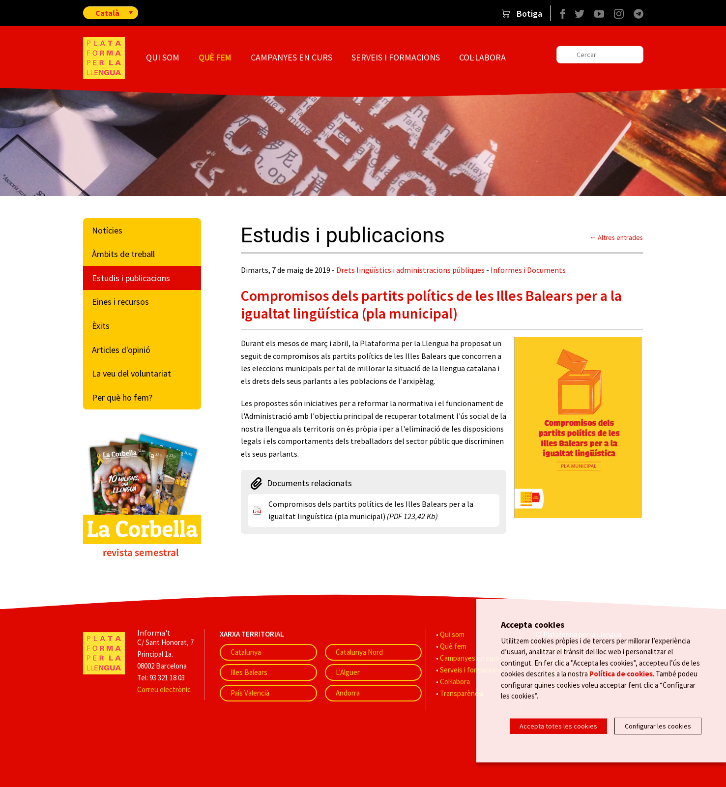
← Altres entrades (616, 237)
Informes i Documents (528, 270)
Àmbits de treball (123, 254)
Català (107, 13)
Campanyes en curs (291, 57)
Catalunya (246, 652)
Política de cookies (621, 680)
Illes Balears (249, 672)
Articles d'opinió (121, 349)
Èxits (101, 325)
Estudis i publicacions (131, 278)
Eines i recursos (120, 301)
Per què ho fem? (122, 397)
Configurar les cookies (658, 726)
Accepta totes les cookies (558, 726)
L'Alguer (348, 672)
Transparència (461, 693)
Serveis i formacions (395, 57)
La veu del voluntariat (131, 373)
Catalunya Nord (359, 652)
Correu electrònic (164, 689)
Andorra (348, 693)
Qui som (162, 57)
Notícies (107, 230)
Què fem (215, 57)
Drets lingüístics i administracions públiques (410, 270)
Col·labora (482, 57)
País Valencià (250, 693)
